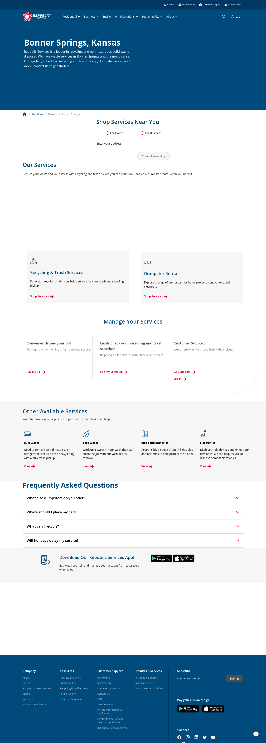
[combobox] (133, 142)
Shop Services (42, 296)
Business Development (73, 699)
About (170, 16)
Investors (28, 699)
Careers (27, 683)
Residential (69, 16)
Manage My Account (109, 688)
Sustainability (150, 16)
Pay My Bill (36, 371)
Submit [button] (234, 678)
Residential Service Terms (112, 727)
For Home (116, 133)
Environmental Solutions (119, 16)
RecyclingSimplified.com (74, 688)
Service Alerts (105, 704)
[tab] (133, 498)
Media (26, 693)
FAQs (100, 699)
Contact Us (103, 693)
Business (89, 16)
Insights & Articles (70, 677)
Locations (37, 114)
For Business (153, 133)
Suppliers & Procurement (37, 688)
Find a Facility (68, 693)
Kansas (52, 114)
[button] (28, 73)
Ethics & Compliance (34, 704)
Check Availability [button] (153, 156)
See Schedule (105, 683)
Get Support (184, 371)
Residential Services (146, 677)
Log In (237, 17)
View (29, 466)
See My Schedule (114, 371)
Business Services (145, 683)
